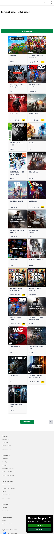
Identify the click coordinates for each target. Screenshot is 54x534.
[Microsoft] (27, 1)
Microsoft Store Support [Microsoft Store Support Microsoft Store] (8, 488)
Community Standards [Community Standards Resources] (8, 468)
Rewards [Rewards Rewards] (4, 507)
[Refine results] (27, 31)
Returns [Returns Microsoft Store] (4, 491)
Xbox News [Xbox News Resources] (5, 458)
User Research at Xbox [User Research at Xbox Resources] (8, 475)
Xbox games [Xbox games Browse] (5, 442)
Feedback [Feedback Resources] (4, 465)
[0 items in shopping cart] (45, 2)
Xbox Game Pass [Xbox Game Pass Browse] (6, 445)
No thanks (39, 529)
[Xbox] (5, 7)
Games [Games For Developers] (4, 520)
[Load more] (27, 422)
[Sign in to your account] (50, 2)
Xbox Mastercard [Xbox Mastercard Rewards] (6, 511)
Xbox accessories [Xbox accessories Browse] (6, 449)
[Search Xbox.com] (7, 2)
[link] (17, 50)
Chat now (39, 525)
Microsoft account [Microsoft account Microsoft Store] (7, 484)
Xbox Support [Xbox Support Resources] (5, 462)
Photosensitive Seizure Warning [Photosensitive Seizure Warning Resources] (10, 472)
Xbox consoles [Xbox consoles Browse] (6, 439)
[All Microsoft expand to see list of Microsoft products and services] (2, 2)
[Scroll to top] (51, 422)
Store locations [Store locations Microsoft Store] (6, 498)
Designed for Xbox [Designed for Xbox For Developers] (7, 523)
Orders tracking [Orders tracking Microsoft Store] (6, 494)
